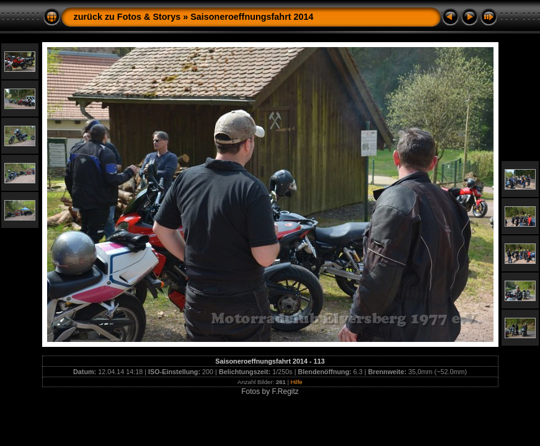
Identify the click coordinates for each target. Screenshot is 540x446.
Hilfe (297, 381)
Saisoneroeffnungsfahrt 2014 (251, 17)
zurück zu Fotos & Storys (127, 17)
